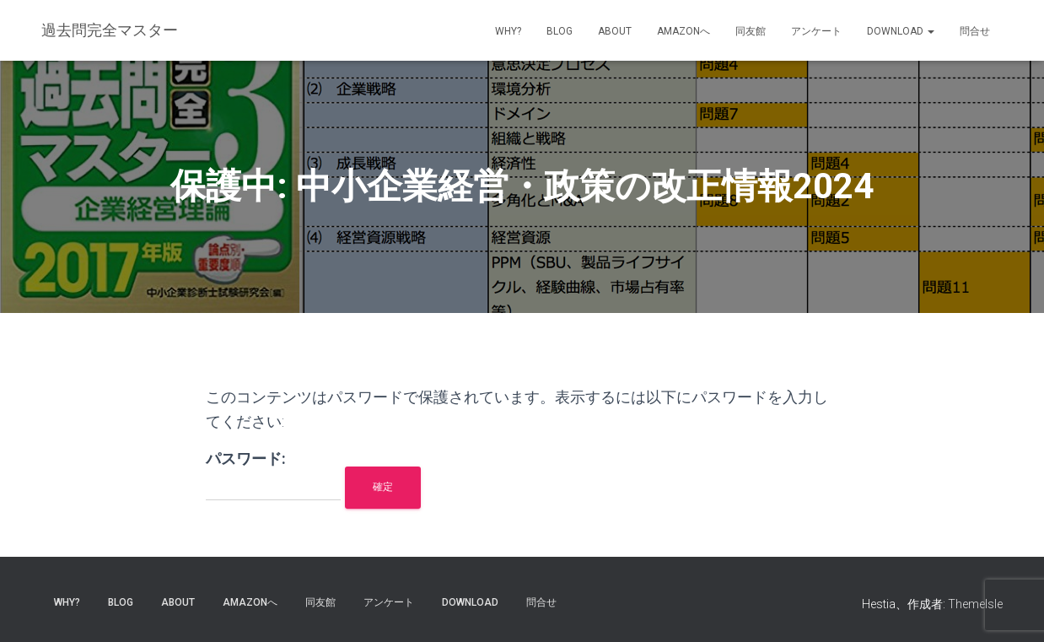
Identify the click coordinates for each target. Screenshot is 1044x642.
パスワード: (273, 475)
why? (508, 31)
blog (559, 31)
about (615, 31)
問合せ (975, 31)
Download (900, 31)
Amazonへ (683, 31)
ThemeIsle (975, 604)
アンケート (816, 31)
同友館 (750, 31)
